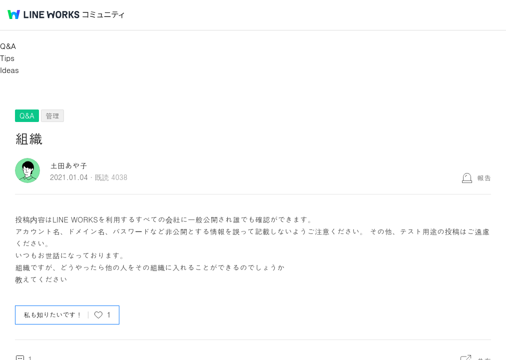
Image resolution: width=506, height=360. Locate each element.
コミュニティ (103, 14)
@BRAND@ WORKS (43, 14)
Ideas (9, 69)
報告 (484, 177)
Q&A (8, 45)
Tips (7, 57)
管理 (52, 115)
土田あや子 (68, 165)
